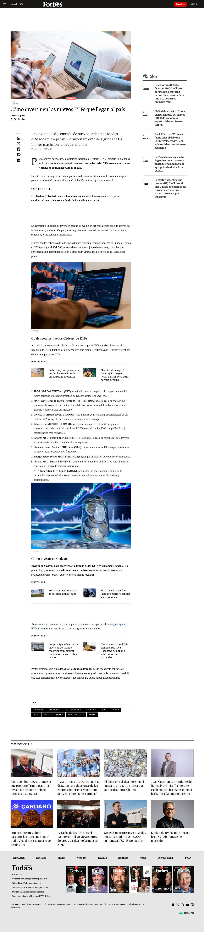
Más (168, 76)
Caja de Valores (73, 709)
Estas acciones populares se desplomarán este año (63, 592)
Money (61, 858)
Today (188, 858)
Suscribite (181, 4)
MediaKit (15, 905)
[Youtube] (187, 905)
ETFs (36, 714)
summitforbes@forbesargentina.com (33, 888)
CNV (103, 709)
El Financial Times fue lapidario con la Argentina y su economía (115, 594)
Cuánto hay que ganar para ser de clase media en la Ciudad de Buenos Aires (64, 373)
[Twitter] (177, 905)
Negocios (82, 858)
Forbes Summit (165, 858)
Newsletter (26, 905)
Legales (98, 905)
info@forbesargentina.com (29, 884)
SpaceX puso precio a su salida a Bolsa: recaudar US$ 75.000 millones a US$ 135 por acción (125, 837)
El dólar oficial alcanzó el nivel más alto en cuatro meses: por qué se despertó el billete (124, 786)
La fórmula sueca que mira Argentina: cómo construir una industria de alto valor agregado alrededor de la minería (169, 164)
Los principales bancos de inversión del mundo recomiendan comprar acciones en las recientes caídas (63, 651)
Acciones (39, 709)
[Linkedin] (192, 905)
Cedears (91, 709)
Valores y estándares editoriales (56, 905)
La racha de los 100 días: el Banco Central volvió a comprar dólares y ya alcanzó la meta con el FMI (78, 839)
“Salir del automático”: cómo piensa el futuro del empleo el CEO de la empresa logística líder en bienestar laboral (170, 118)
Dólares (115, 709)
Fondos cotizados (53, 714)
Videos (142, 858)
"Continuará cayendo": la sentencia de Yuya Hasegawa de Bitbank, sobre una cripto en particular (114, 651)
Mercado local (76, 714)
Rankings (123, 858)
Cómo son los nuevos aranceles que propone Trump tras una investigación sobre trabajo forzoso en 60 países (31, 788)
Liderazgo (41, 858)
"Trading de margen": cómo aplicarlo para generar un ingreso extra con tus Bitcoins (114, 375)
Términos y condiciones (83, 905)
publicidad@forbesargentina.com (34, 880)
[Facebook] (173, 905)
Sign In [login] (197, 4)
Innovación (18, 858)
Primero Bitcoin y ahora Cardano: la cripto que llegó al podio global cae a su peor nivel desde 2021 (31, 839)
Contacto (37, 905)
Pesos (92, 714)
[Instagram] (182, 905)
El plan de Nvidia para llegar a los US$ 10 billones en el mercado (170, 837)
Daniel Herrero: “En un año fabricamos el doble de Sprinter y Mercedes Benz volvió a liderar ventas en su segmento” (170, 141)
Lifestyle (102, 858)
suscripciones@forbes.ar (34, 893)
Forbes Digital (18, 116)
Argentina (54, 709)
